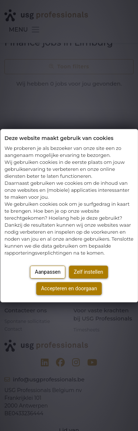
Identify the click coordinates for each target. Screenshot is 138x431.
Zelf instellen (88, 272)
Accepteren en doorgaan (69, 288)
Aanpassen (48, 272)
